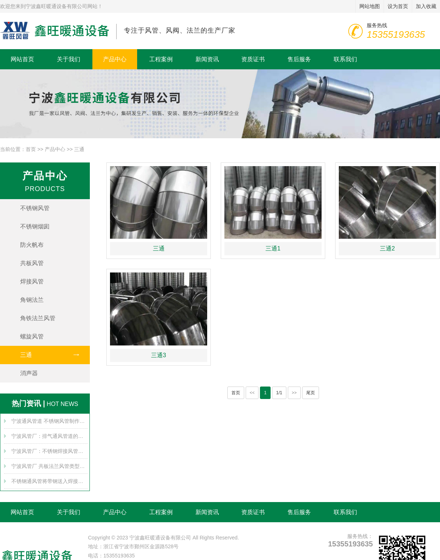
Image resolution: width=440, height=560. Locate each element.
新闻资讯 (207, 59)
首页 (31, 149)
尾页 (310, 392)
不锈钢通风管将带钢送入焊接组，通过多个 (49, 481)
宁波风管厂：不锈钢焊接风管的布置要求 (49, 451)
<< (252, 392)
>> (294, 392)
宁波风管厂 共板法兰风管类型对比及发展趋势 (49, 466)
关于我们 (68, 59)
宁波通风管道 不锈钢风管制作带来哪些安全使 (49, 421)
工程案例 (161, 59)
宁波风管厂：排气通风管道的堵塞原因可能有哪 (49, 436)
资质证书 (253, 59)
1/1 (279, 392)
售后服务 (299, 59)
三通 (79, 149)
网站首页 (22, 59)
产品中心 (114, 59)
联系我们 (345, 59)
